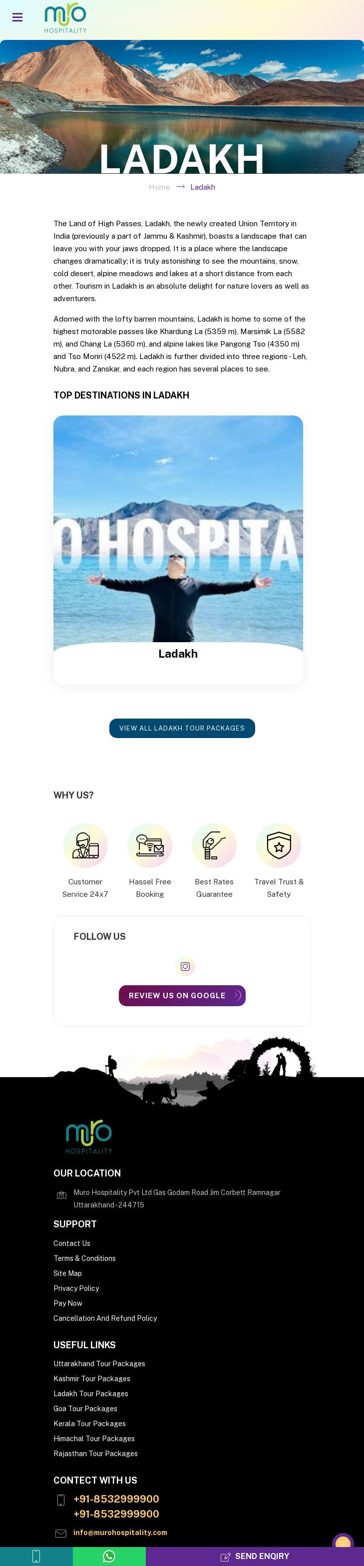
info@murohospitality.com (120, 1533)
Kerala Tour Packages (89, 1424)
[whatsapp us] (109, 1556)
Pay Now (67, 1303)
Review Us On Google (177, 995)
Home (159, 187)
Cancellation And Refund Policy (105, 1318)
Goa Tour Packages (85, 1409)
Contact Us (71, 1243)
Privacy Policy (76, 1288)
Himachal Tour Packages (94, 1439)
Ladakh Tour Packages (90, 1394)
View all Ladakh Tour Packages (182, 728)
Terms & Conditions (84, 1258)
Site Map (67, 1273)
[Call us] (36, 1556)
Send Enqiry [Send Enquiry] (255, 1557)
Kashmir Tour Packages (91, 1379)
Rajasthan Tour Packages (95, 1454)
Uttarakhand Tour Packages (99, 1364)
